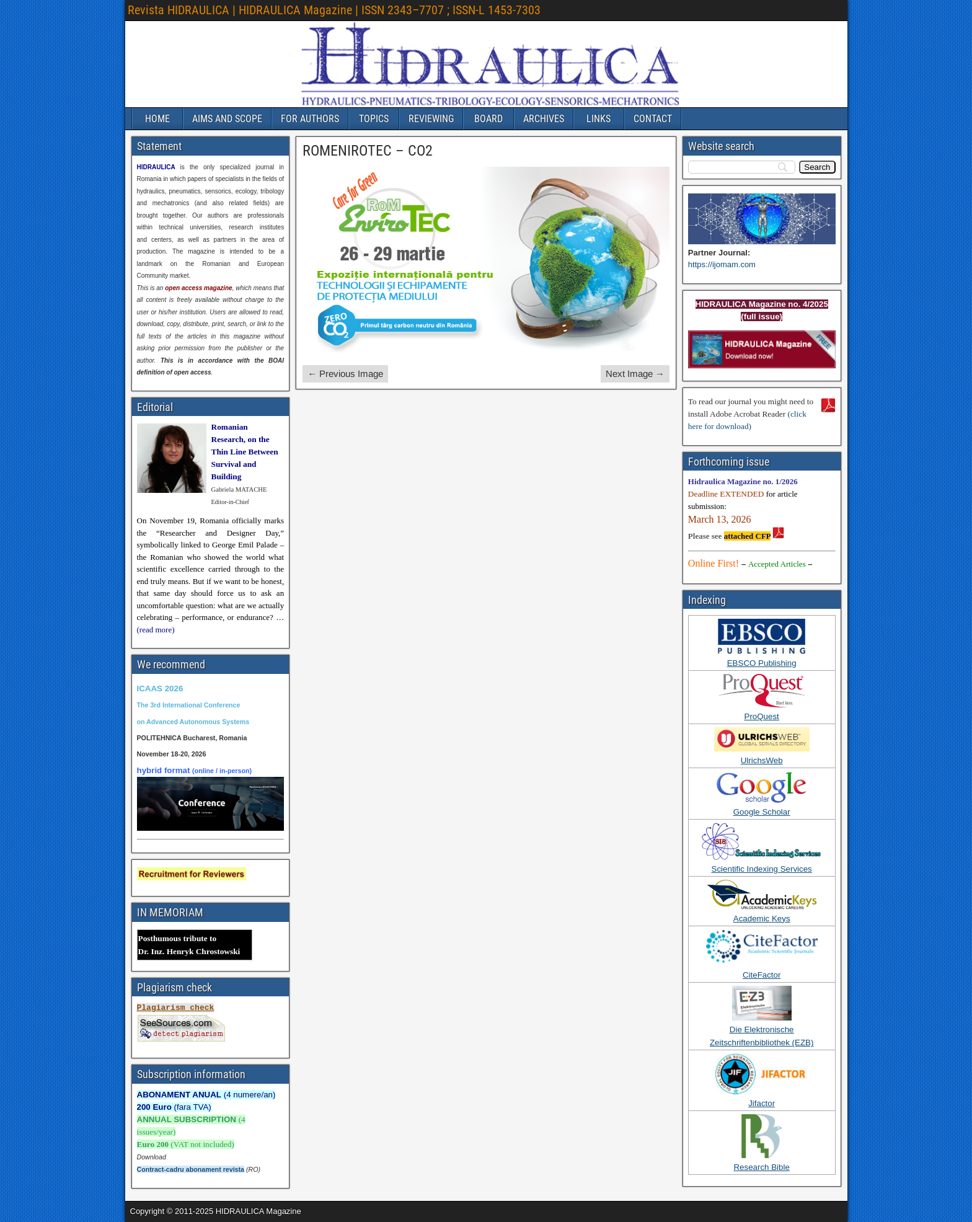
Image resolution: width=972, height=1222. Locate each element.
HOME (157, 119)
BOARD (488, 119)
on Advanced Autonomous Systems (193, 721)
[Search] (817, 167)
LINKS (598, 119)
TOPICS (374, 119)
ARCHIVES (543, 119)
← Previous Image (345, 373)
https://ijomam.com (722, 264)
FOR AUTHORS (310, 119)
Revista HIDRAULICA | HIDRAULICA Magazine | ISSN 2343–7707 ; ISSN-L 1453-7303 (334, 9)
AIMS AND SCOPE (227, 119)
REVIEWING (431, 119)
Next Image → (635, 373)
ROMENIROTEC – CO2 (368, 150)
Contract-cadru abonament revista (191, 1169)
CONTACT (653, 119)
